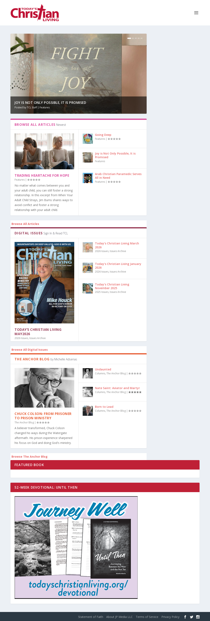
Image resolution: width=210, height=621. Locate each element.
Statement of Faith (90, 617)
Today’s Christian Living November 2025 (112, 286)
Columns (100, 373)
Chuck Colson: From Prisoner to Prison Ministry (43, 415)
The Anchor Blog (24, 422)
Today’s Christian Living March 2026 (117, 245)
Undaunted (103, 369)
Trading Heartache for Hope (42, 175)
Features (45, 107)
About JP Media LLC (119, 617)
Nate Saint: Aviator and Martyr (117, 388)
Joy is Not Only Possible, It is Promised (50, 102)
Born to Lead (104, 407)
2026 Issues (21, 338)
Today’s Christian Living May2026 (38, 331)
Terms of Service (147, 617)
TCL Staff (32, 107)
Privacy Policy (170, 617)
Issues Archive (37, 338)
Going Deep (103, 135)
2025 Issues (101, 292)
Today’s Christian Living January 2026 (118, 265)
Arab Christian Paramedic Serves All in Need (118, 176)
